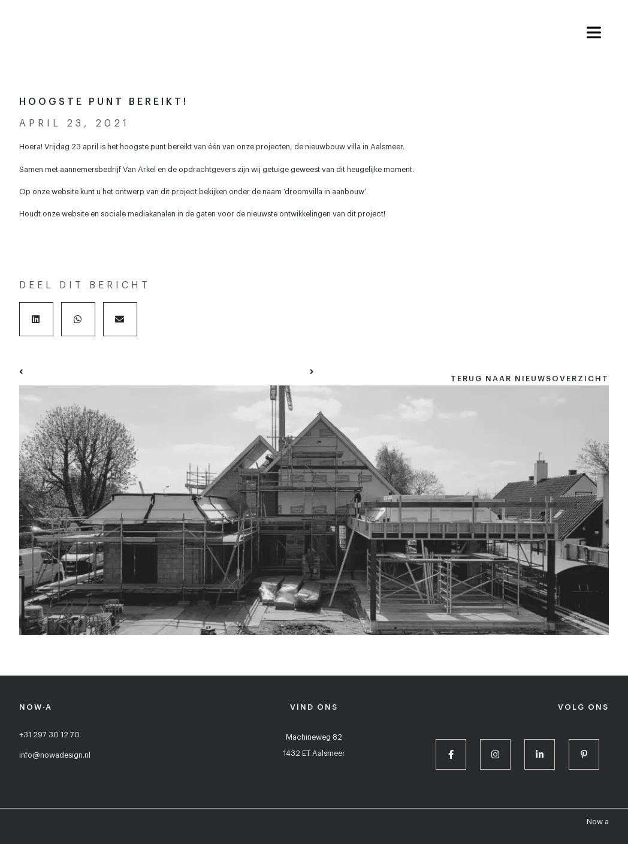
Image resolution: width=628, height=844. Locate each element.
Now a (598, 821)
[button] (36, 319)
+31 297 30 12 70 (49, 735)
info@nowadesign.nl (54, 755)
